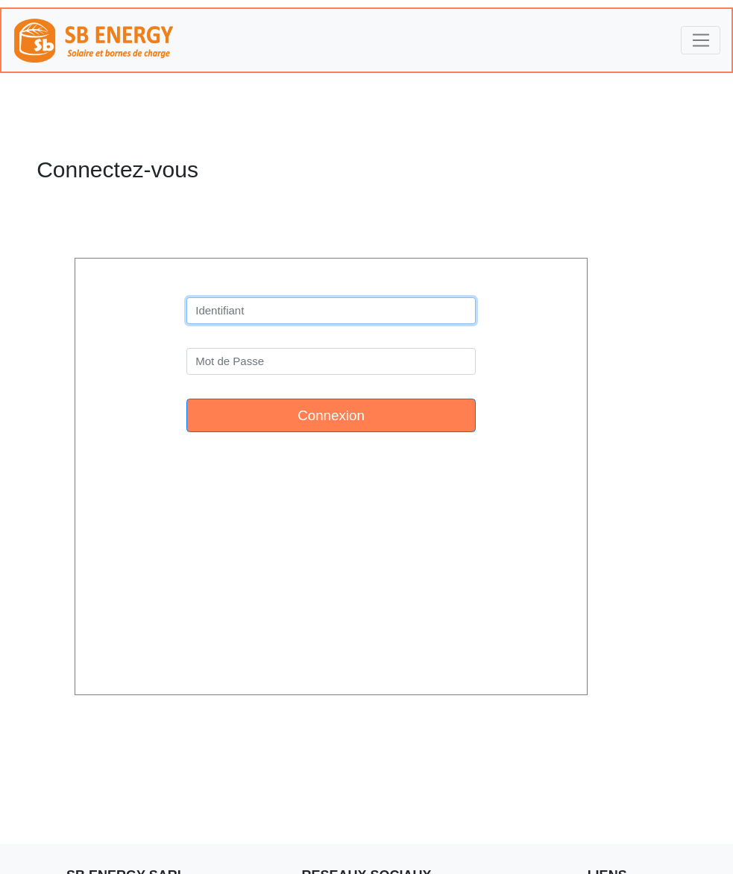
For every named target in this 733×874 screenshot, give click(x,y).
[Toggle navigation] (700, 40)
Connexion (331, 415)
